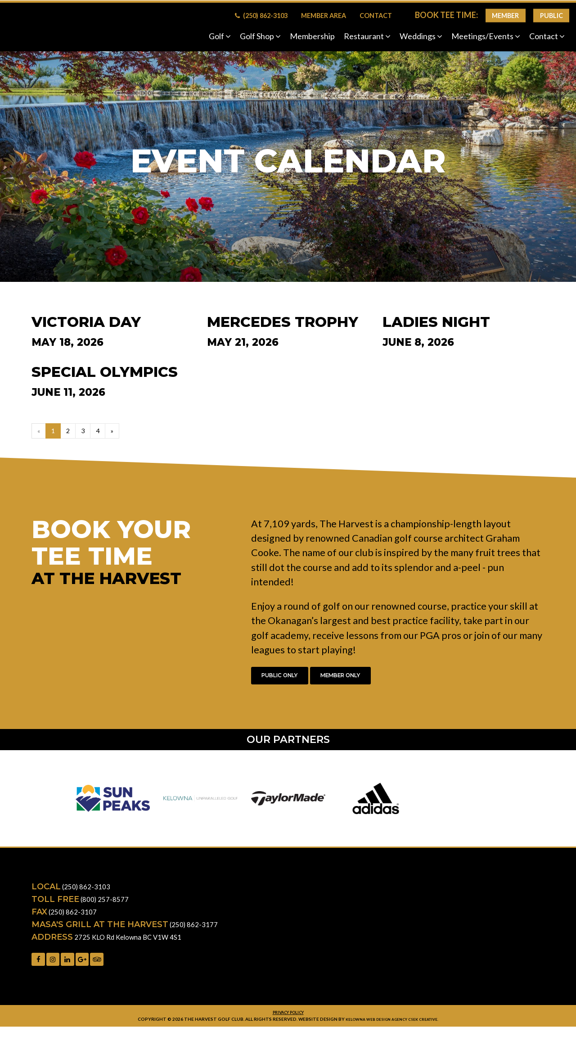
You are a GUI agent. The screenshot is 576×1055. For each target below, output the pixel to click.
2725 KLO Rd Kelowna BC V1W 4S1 (136, 942)
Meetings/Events (485, 36)
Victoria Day (86, 322)
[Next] (117, 432)
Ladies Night (436, 322)
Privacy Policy (288, 1021)
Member (505, 15)
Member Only (362, 679)
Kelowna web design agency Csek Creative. (392, 1028)
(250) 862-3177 (197, 930)
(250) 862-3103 (261, 15)
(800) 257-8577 (108, 905)
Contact (376, 15)
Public (551, 15)
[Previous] (39, 432)
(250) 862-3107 (76, 917)
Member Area (323, 15)
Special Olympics (105, 371)
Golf (220, 36)
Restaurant (367, 36)
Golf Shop (260, 36)
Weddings (421, 36)
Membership (312, 36)
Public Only (286, 679)
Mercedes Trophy (282, 322)
